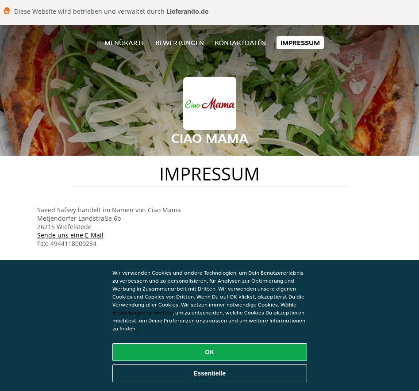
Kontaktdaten (240, 42)
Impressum (300, 42)
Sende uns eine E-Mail (70, 235)
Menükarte (124, 42)
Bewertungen (179, 42)
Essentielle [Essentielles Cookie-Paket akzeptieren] (209, 373)
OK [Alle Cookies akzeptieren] (209, 352)
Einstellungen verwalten (142, 312)
